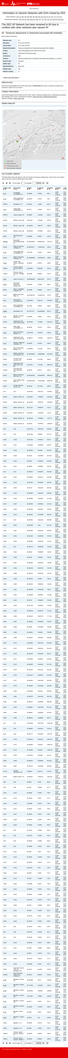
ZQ (61, 19)
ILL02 (4, 1001)
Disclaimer (24, 1049)
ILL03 (4, 1017)
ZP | (59, 19)
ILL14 (4, 327)
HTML (15, 98)
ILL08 (4, 985)
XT (40, 19)
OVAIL (5, 263)
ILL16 (4, 316)
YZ (58, 17)
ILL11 (4, 193)
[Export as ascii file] (47, 183)
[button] (5, 3)
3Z (23, 19)
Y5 (48, 19)
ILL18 (4, 252)
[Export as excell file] (43, 183)
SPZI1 (5, 284)
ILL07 (4, 996)
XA (31, 19)
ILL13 (4, 199)
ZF (56, 19)
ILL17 (4, 306)
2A (20, 19)
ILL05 (4, 1007)
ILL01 (4, 1012)
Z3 (51, 19)
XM (37, 19)
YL (42, 19)
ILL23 (4, 348)
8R (31, 17)
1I (20, 17)
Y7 (55, 17)
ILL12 (4, 209)
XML (22, 98)
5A (25, 17)
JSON (19, 98)
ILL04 (4, 980)
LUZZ (4, 279)
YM (45, 19)
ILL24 (4, 332)
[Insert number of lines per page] (34, 183)
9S (39, 17)
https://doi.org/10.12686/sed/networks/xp (45, 96)
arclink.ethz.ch (37, 85)
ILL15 (4, 343)
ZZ (60, 17)
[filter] (5, 189)
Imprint (30, 1049)
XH (34, 19)
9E (36, 17)
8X (34, 17)
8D (28, 17)
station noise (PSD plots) (11, 77)
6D (28, 19)
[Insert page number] (23, 183)
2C (25, 19)
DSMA (5, 311)
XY (52, 17)
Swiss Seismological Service (12, 1049)
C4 (42, 17)
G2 (45, 17)
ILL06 (4, 991)
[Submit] (38, 183)
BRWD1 (5, 241)
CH (18, 17)
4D (23, 17)
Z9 (53, 19)
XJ (49, 17)
